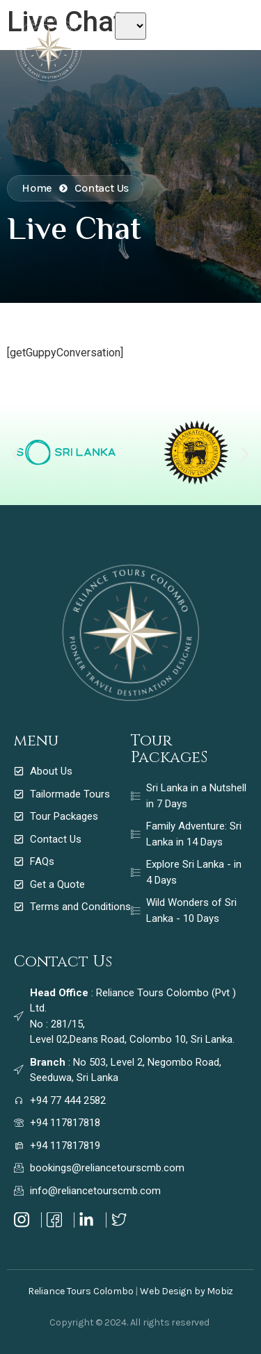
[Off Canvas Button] (227, 40)
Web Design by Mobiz (186, 1291)
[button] (15, 454)
